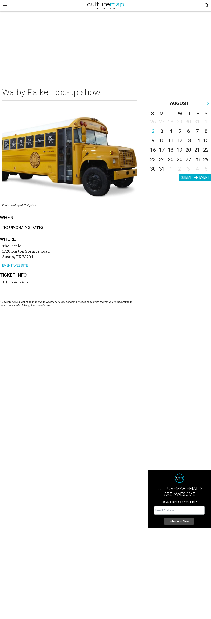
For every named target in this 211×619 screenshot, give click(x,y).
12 (179, 140)
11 (170, 140)
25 (170, 159)
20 (188, 150)
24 (162, 159)
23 (153, 159)
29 (206, 159)
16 (153, 150)
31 (162, 169)
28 (197, 159)
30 (153, 169)
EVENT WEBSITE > (16, 265)
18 (170, 150)
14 (197, 140)
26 (179, 159)
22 (206, 150)
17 (162, 150)
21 (197, 150)
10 (162, 140)
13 (188, 140)
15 (206, 140)
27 (188, 159)
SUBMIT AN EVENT (195, 177)
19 (179, 150)
